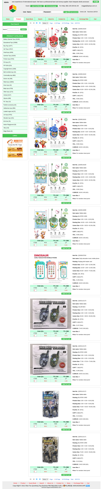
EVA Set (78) (6, 121)
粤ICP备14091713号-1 (55, 486)
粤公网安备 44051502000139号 (74, 486)
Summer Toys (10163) (9, 55)
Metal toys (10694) (8, 82)
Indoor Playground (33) (9, 124)
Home (8, 19)
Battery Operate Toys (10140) (11, 39)
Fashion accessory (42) (9, 105)
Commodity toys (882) (9, 75)
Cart (95, 19)
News (72, 19)
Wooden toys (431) (8, 118)
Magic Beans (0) (7, 131)
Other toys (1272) (8, 91)
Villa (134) (6, 128)
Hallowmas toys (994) (9, 108)
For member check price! (81, 62)
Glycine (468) (7, 98)
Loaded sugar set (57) (9, 111)
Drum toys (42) (7, 85)
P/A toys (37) (7, 62)
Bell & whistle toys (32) (9, 72)
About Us (51, 19)
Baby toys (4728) (8, 88)
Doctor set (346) (7, 78)
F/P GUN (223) (7, 65)
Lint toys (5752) (7, 114)
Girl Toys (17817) (8, 49)
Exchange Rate (83, 19)
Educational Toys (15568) (10, 42)
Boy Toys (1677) (7, 46)
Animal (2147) (7, 95)
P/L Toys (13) (7, 101)
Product (18, 19)
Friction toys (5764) (8, 59)
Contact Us (62, 19)
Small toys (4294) (8, 52)
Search (40, 19)
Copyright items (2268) (9, 69)
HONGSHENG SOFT (56, 487)
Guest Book (29, 19)
